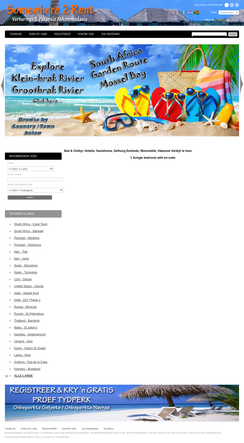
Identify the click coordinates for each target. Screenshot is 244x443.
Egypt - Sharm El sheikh (30, 348)
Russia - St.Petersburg (29, 314)
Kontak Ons (86, 34)
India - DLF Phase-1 (27, 300)
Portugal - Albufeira (26, 238)
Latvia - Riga (22, 355)
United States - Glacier (29, 286)
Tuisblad (16, 34)
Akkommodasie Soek (23, 156)
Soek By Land (38, 34)
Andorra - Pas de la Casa (30, 362)
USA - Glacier (23, 279)
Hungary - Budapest (27, 369)
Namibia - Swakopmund (29, 334)
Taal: (214, 12)
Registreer (62, 34)
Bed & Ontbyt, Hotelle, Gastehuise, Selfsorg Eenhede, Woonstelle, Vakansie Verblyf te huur (56, 13)
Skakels (109, 428)
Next (242, 84)
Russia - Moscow (25, 307)
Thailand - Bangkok (26, 320)
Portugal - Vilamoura (27, 245)
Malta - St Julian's (25, 327)
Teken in (222, 20)
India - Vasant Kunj (26, 293)
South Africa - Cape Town (30, 224)
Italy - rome (21, 258)
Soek (30, 197)
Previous (2, 84)
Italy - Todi (20, 251)
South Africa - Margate (28, 231)
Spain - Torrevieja (25, 272)
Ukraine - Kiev (23, 341)
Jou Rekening (110, 34)
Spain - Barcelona (25, 265)
